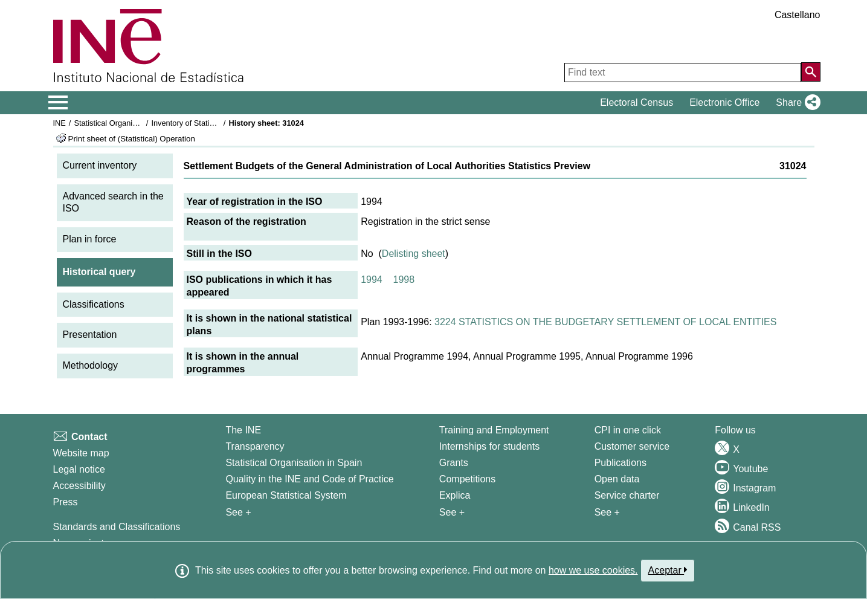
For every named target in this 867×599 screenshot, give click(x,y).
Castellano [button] (797, 15)
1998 (404, 279)
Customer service (632, 446)
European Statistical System (285, 495)
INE (59, 123)
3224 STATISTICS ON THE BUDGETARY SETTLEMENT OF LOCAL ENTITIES (605, 322)
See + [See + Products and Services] (607, 512)
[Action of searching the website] (810, 72)
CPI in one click (628, 430)
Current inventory (100, 165)
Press (65, 502)
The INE (243, 430)
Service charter (627, 495)
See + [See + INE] (238, 512)
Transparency (254, 446)
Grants (453, 463)
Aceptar (668, 570)
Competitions (467, 479)
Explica (455, 495)
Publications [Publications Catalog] (620, 463)
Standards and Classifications (117, 527)
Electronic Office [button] (724, 102)
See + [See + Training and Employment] (452, 512)
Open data (617, 479)
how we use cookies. (593, 570)
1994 (371, 279)
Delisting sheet (413, 253)
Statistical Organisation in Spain (128, 123)
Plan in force (90, 239)
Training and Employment (494, 430)
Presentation (90, 334)
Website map (81, 453)
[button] (795, 103)
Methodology (90, 365)
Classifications (93, 304)
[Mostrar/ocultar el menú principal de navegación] (58, 103)
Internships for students (489, 446)
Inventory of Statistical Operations (208, 123)
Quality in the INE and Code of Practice (309, 479)
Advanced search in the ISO (113, 202)
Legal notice (79, 469)
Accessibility (79, 486)
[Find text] (682, 72)
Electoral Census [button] (636, 102)
